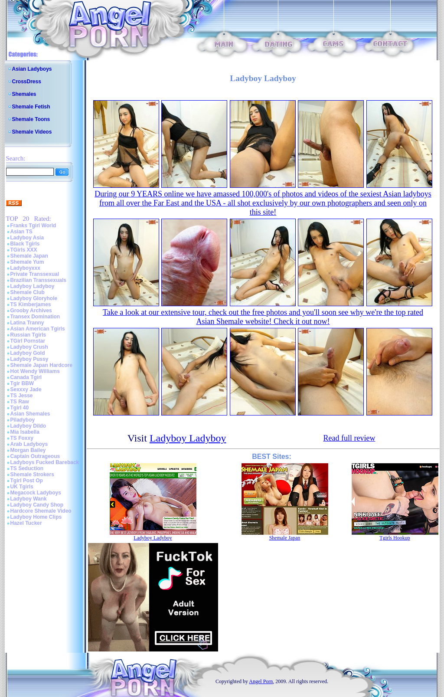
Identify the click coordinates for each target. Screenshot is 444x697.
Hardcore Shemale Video (41, 511)
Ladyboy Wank (28, 499)
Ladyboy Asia (27, 238)
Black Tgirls (25, 244)
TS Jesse (21, 396)
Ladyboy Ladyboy (32, 286)
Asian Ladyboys (32, 69)
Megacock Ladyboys (35, 493)
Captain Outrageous (35, 456)
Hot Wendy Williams (35, 371)
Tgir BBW (22, 383)
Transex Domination (35, 317)
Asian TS (21, 232)
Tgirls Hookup (394, 538)
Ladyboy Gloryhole (34, 298)
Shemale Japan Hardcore (41, 365)
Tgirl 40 (19, 408)
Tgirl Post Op (26, 481)
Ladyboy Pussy (29, 359)
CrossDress (26, 82)
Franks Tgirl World (33, 226)
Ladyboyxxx (25, 268)
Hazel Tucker (26, 523)
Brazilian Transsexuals (38, 280)
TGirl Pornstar (28, 341)
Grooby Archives (31, 311)
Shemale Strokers (32, 474)
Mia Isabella (24, 432)
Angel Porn (261, 681)
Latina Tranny (27, 323)
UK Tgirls (21, 487)
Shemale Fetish (31, 107)
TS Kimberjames (30, 304)
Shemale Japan (29, 256)
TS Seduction (27, 468)
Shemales (24, 94)
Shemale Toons (31, 119)
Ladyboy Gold (27, 353)
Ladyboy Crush (29, 347)
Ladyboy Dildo (28, 426)
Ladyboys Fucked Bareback (44, 462)
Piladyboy (22, 420)
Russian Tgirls (28, 335)
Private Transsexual (34, 274)
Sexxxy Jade (26, 389)
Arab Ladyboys (29, 444)
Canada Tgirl (26, 377)
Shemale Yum (27, 262)
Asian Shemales (30, 414)
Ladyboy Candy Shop (37, 505)
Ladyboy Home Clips (36, 517)
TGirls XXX (23, 250)
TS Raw (19, 402)
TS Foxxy (21, 438)
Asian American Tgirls (37, 329)
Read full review (349, 438)
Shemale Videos (32, 132)
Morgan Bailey (28, 450)
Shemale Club (27, 292)
